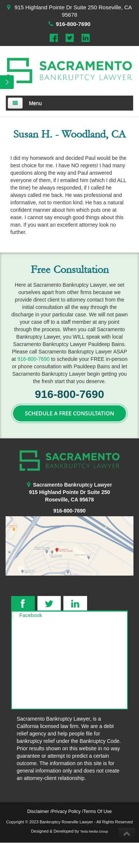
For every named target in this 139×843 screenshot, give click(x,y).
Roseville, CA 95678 (69, 500)
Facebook (30, 615)
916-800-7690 (73, 24)
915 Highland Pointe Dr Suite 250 (69, 492)
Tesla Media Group (94, 831)
